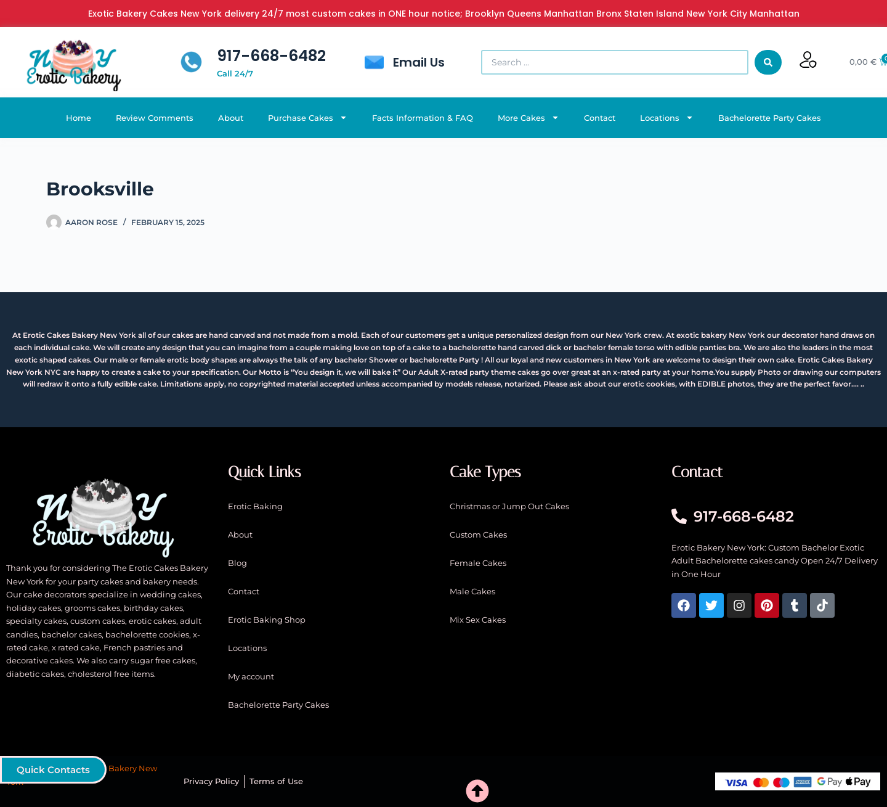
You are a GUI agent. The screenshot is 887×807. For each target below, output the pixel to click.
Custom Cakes (478, 534)
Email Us (419, 62)
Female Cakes (478, 563)
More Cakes (528, 117)
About (230, 118)
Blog (237, 563)
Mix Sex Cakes (478, 620)
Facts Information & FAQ (422, 118)
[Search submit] (768, 62)
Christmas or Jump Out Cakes (509, 506)
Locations (667, 117)
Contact (599, 118)
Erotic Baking (255, 506)
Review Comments (154, 118)
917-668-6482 (271, 56)
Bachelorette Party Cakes (769, 118)
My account (251, 676)
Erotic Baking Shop (267, 620)
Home (78, 118)
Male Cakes (472, 591)
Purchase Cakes (307, 117)
